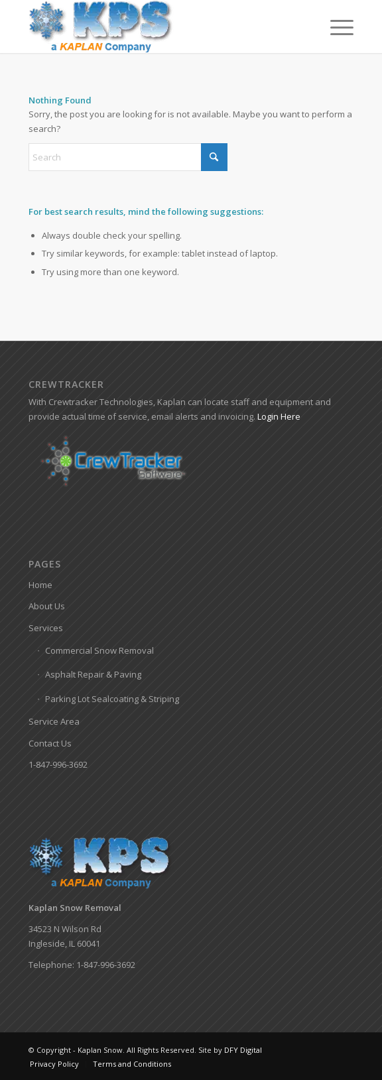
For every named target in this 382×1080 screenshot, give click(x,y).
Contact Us (50, 743)
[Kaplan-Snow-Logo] (158, 26)
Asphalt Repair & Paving (93, 674)
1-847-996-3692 (58, 764)
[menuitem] (335, 26)
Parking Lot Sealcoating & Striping (112, 699)
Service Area (54, 721)
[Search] (128, 157)
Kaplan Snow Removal (75, 908)
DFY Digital (243, 1050)
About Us (47, 606)
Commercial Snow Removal (99, 650)
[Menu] (335, 26)
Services (46, 628)
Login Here (278, 416)
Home (40, 585)
